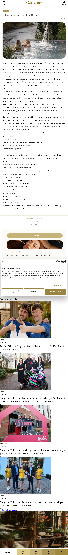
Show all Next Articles (8, 510)
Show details (58, 285)
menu (4, 3)
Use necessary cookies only (12, 291)
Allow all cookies (55, 291)
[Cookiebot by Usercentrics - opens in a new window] (58, 261)
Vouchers (63, 3)
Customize (34, 291)
